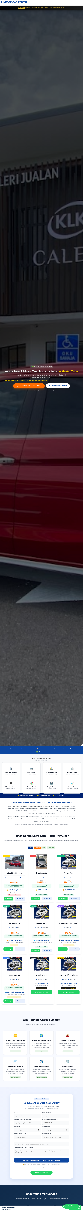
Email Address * (46, 1113)
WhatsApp (8, 898)
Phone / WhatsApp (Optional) (50, 1120)
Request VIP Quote (68, 992)
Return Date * (46, 1126)
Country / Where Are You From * (23, 1120)
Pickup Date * (17, 1126)
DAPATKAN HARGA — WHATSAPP (29, 386)
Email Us (20, 898)
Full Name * (17, 1113)
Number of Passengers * (20, 1134)
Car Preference (46, 1134)
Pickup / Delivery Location (21, 1141)
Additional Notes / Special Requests (24, 1148)
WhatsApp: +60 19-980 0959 (41, 1173)
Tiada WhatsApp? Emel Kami (58, 386)
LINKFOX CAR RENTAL (14, 2)
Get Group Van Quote (41, 992)
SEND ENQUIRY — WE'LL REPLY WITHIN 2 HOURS (41, 1160)
